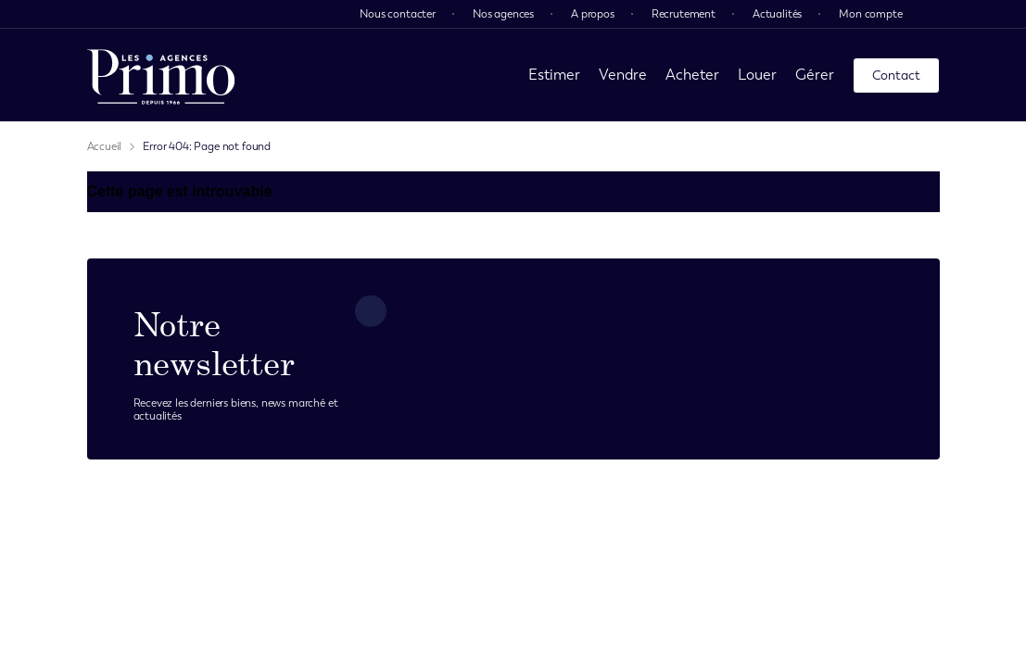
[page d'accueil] (161, 75)
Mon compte (870, 13)
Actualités (777, 13)
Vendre (623, 74)
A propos (592, 13)
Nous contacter (398, 13)
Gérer (814, 74)
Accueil (104, 146)
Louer (757, 74)
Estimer (554, 74)
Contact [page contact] (896, 75)
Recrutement (684, 13)
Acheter (692, 74)
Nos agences (503, 13)
